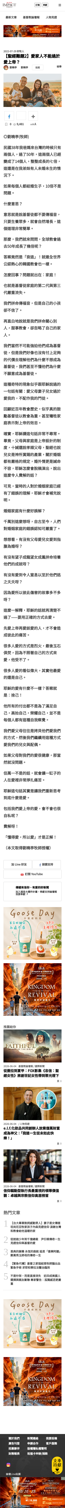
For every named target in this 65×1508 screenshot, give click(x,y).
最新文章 (11, 17)
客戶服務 (51, 1443)
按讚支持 (46, 864)
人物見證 (51, 17)
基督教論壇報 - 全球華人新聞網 (9, 4)
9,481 (18, 124)
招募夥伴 (14, 1448)
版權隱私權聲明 (37, 1448)
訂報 (38, 4)
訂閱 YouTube (32, 874)
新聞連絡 (32, 1438)
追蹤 (37, 67)
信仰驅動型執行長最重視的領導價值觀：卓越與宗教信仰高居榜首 (31, 1193)
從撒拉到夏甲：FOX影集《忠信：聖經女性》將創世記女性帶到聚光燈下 (31, 1073)
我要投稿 (51, 1438)
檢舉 (59, 66)
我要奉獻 (22, 894)
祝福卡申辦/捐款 (37, 1453)
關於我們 (14, 1438)
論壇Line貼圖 (13, 1474)
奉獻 (45, 4)
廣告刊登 (14, 1443)
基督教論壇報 (31, 17)
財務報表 (14, 1453)
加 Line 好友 (16, 864)
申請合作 (32, 1443)
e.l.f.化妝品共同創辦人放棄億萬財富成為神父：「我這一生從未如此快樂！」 (31, 1133)
